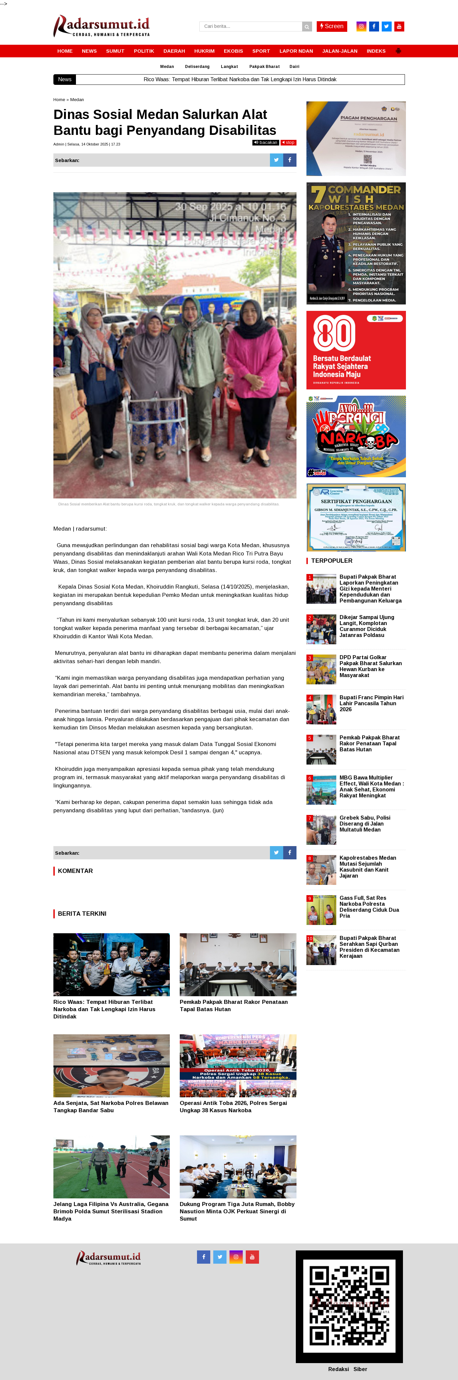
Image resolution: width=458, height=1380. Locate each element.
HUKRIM (204, 51)
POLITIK (144, 51)
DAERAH (174, 51)
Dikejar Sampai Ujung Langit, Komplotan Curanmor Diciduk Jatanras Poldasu (367, 626)
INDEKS (376, 51)
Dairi (294, 66)
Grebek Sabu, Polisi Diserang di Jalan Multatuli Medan (365, 824)
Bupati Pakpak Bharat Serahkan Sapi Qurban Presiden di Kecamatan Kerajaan (370, 947)
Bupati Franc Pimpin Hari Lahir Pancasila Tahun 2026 (372, 703)
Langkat (229, 66)
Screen (332, 26)
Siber (360, 1369)
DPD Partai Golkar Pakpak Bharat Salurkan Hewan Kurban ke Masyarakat (371, 666)
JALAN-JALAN (340, 51)
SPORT (261, 51)
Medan (167, 66)
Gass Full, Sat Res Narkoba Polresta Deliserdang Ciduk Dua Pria (369, 907)
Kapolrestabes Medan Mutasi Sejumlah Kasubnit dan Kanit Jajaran (368, 867)
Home (59, 99)
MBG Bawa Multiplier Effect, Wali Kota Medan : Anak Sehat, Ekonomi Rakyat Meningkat (372, 787)
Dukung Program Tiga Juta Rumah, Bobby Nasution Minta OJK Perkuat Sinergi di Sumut (237, 1211)
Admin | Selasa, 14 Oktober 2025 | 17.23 (86, 144)
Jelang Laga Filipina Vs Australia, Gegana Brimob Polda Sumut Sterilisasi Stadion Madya (110, 1211)
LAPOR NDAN (296, 51)
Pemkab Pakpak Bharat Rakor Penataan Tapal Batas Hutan (370, 743)
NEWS (89, 51)
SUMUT (115, 51)
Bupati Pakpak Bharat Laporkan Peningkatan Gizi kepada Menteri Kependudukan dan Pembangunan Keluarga (371, 589)
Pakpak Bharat (264, 66)
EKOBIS (233, 51)
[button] (398, 48)
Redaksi (338, 1369)
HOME (65, 51)
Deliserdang (197, 66)
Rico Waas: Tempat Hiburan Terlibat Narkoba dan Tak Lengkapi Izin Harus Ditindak (104, 1009)
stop (288, 142)
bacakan (265, 142)
